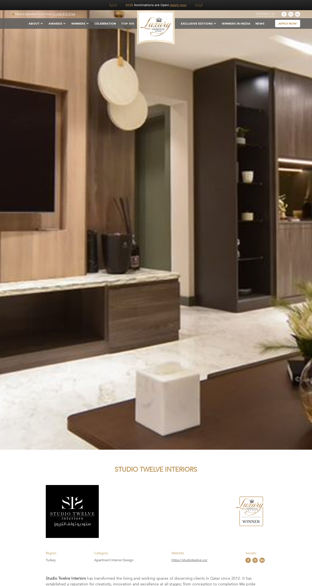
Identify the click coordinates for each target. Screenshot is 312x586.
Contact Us (265, 14)
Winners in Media (236, 23)
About (34, 23)
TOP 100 (127, 23)
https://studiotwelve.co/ (189, 560)
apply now (288, 23)
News (260, 23)
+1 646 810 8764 (63, 14)
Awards (55, 23)
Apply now (178, 5)
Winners (78, 23)
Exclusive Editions (197, 23)
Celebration (105, 23)
